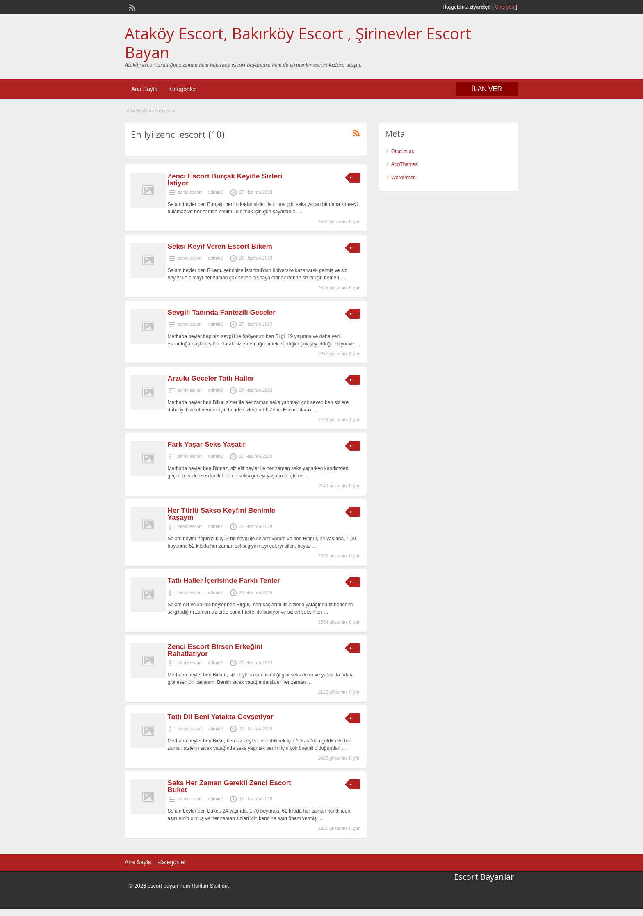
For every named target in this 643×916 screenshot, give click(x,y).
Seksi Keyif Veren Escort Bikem (220, 246)
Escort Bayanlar (484, 876)
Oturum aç (402, 151)
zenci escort (190, 192)
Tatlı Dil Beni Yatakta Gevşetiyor (221, 717)
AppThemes (404, 164)
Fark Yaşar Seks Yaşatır (207, 444)
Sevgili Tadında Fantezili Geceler (222, 312)
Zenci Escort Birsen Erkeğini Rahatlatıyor (215, 650)
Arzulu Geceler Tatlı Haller (211, 378)
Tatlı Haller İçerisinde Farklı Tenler (224, 581)
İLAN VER (487, 88)
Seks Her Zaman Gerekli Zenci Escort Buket (229, 786)
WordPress (403, 177)
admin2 (215, 192)
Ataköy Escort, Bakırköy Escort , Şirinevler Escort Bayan (298, 43)
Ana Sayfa (144, 89)
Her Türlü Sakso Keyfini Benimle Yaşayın (222, 514)
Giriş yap (504, 7)
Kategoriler (182, 89)
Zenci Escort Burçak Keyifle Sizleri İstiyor (225, 179)
